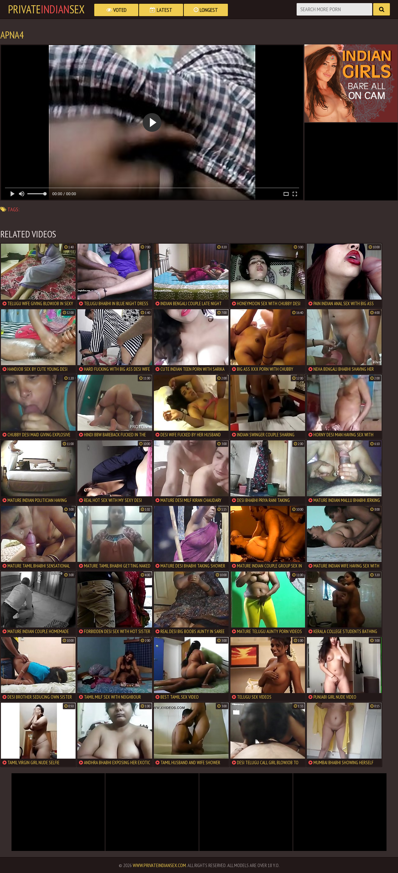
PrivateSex (46, 9)
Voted (116, 9)
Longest (206, 9)
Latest (161, 9)
